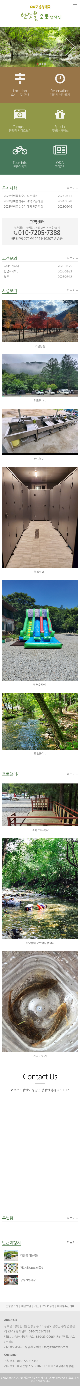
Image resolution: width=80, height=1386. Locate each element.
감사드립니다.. (12, 266)
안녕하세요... (11, 271)
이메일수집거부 (65, 1306)
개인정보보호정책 (44, 1306)
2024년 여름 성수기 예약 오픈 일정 (23, 201)
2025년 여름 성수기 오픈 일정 (20, 195)
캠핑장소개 (12, 1306)
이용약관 (26, 1306)
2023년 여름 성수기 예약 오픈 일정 (23, 206)
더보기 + (72, 188)
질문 (6, 276)
